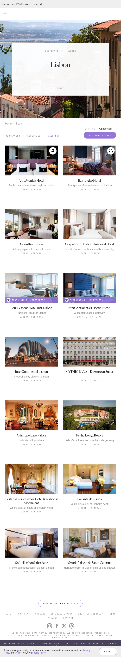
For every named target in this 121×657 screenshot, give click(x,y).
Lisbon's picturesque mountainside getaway (89, 440)
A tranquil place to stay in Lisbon (31, 249)
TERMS (112, 614)
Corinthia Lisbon (31, 244)
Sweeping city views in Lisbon (31, 376)
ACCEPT (108, 651)
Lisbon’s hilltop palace (31, 440)
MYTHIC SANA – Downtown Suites (89, 372)
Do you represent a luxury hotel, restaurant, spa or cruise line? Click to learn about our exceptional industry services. (60, 644)
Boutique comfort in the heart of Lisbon (89, 185)
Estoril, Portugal (89, 317)
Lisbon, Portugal (31, 189)
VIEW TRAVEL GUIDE (100, 135)
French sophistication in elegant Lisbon (31, 568)
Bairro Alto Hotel (89, 180)
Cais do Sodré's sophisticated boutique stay (89, 249)
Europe (72, 51)
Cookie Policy (38, 652)
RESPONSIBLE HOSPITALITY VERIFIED (25, 300)
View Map (54, 136)
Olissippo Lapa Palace (31, 435)
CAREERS (40, 614)
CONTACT (68, 618)
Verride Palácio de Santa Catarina (89, 563)
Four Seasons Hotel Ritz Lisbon (31, 308)
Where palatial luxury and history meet (31, 508)
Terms (18, 652)
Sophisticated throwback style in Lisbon (31, 185)
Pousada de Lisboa (89, 499)
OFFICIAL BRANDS (62, 614)
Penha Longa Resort (89, 435)
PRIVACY (53, 618)
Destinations (54, 51)
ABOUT (9, 614)
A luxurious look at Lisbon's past (89, 504)
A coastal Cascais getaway (89, 313)
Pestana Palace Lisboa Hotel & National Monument (31, 501)
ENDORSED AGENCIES (90, 614)
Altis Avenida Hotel (31, 180)
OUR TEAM (24, 614)
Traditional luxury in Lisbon (31, 313)
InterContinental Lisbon (31, 372)
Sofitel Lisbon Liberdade (31, 563)
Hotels (9, 123)
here (43, 4)
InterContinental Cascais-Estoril (89, 308)
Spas (19, 123)
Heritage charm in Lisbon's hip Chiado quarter (89, 568)
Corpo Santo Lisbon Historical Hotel (89, 244)
